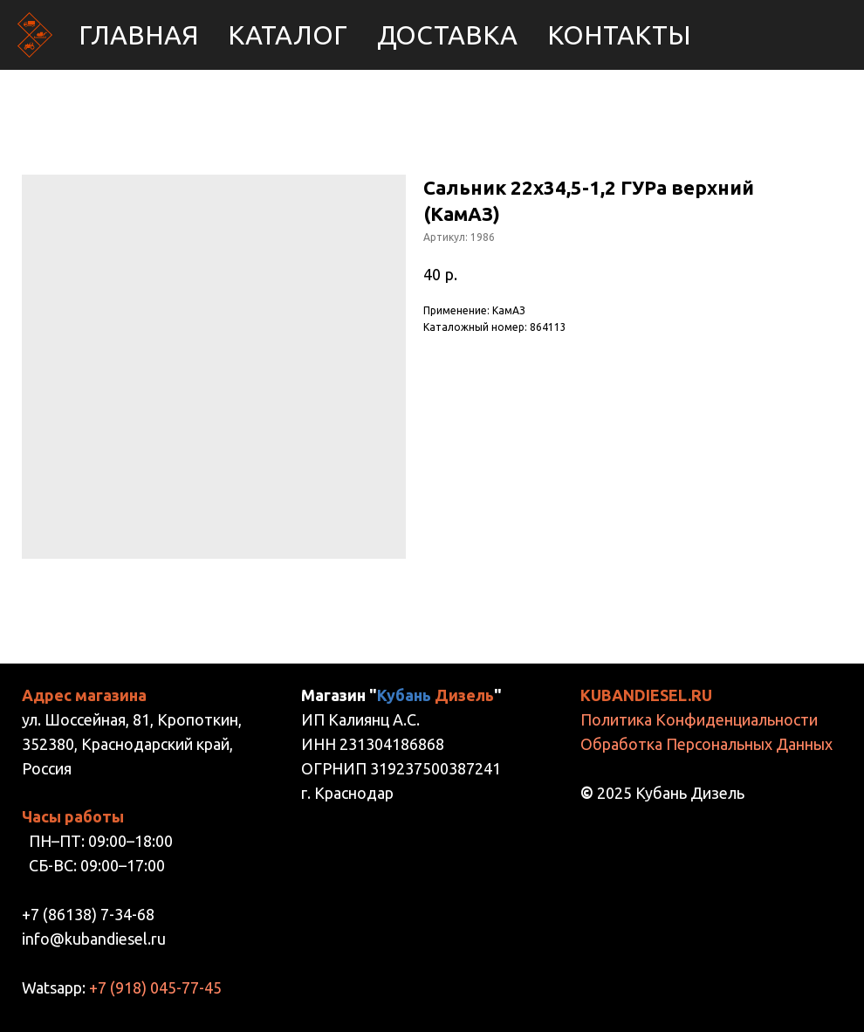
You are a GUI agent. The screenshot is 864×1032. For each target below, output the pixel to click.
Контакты (619, 35)
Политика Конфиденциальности (699, 719)
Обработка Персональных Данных (706, 744)
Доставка (447, 35)
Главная (138, 35)
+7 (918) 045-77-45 (155, 987)
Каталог (287, 35)
